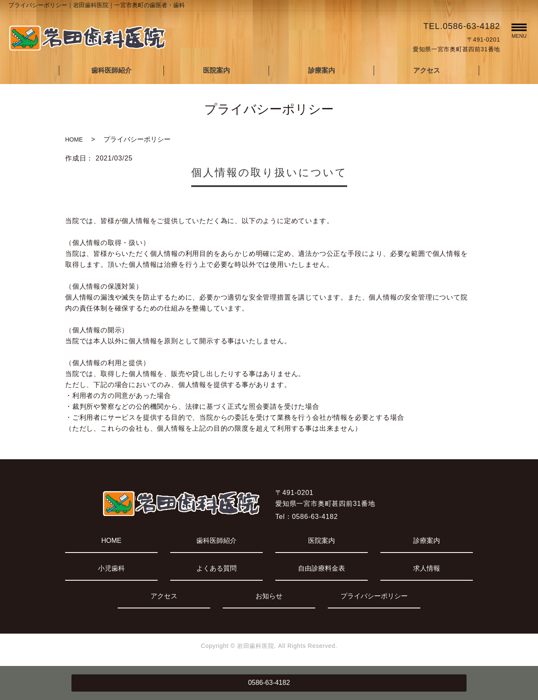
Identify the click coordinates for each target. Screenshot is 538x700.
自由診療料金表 (321, 568)
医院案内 (216, 70)
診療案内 (321, 70)
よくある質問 (216, 568)
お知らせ (269, 596)
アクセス (426, 70)
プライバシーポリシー (374, 596)
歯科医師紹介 (111, 70)
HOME (74, 139)
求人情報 (426, 568)
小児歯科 (111, 568)
